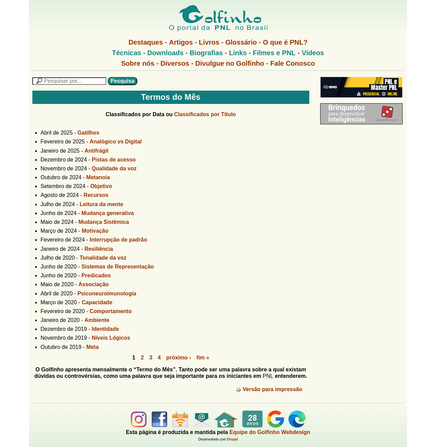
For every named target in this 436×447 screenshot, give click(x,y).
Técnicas (126, 53)
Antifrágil (96, 151)
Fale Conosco (292, 63)
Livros (209, 42)
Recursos (95, 195)
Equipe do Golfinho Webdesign (270, 432)
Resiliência (98, 249)
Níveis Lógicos (111, 338)
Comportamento (111, 311)
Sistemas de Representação (117, 266)
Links (238, 53)
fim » (203, 357)
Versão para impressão (269, 389)
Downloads (165, 53)
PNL (268, 376)
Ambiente (96, 320)
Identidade (105, 329)
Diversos (174, 63)
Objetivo (101, 186)
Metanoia (98, 177)
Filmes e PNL (274, 53)
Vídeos (313, 53)
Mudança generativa (107, 213)
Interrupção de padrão (118, 240)
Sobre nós (138, 63)
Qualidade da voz (114, 168)
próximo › (178, 357)
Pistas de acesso (114, 160)
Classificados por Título (205, 114)
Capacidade (97, 302)
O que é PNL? (285, 42)
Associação (93, 284)
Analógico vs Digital (116, 141)
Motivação (95, 231)
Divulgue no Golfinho (229, 63)
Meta (92, 347)
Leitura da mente (101, 204)
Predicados (96, 275)
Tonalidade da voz (103, 258)
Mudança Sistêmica (103, 222)
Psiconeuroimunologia (107, 293)
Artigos (181, 42)
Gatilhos (88, 133)
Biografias (206, 53)
